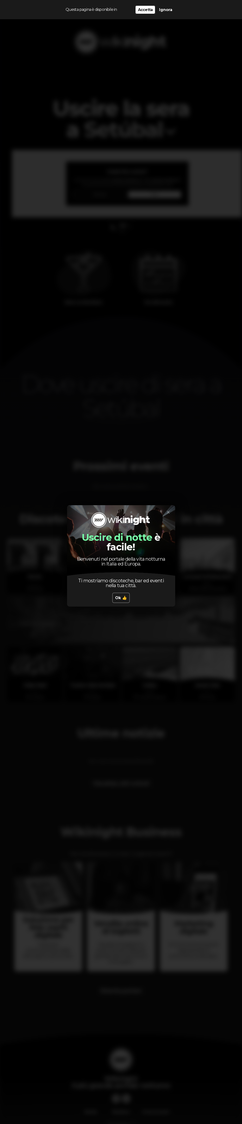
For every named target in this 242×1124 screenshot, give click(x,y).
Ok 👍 (121, 598)
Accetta (145, 9)
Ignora (165, 9)
